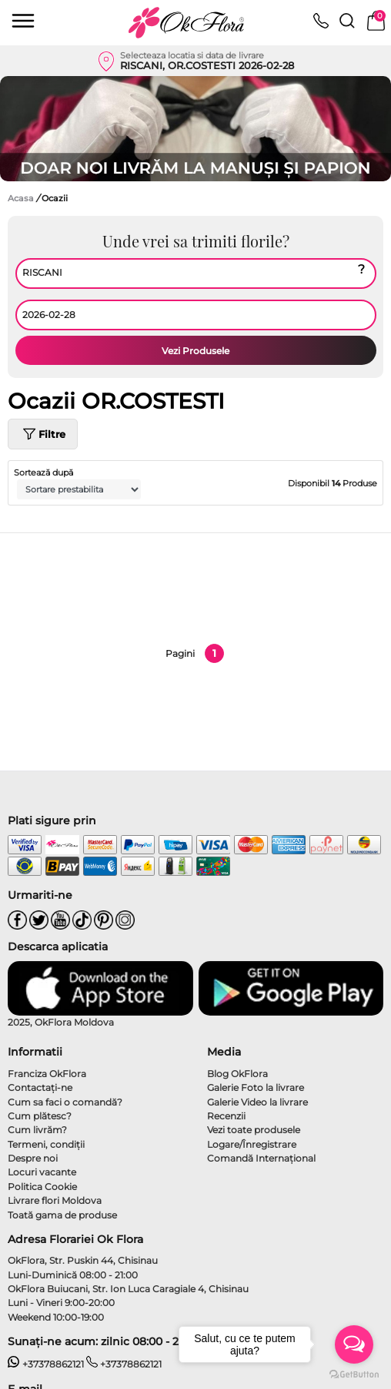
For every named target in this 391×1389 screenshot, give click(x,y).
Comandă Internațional (261, 1158)
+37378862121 (46, 1364)
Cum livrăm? (37, 1129)
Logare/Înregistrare (251, 1144)
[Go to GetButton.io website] (354, 1373)
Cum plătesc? (40, 1116)
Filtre (42, 434)
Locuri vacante (42, 1172)
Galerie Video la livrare (257, 1102)
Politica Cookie (42, 1186)
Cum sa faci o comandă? (65, 1102)
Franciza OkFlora (47, 1073)
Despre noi (33, 1158)
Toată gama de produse (62, 1215)
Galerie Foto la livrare (255, 1087)
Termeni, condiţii (46, 1144)
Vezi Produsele (195, 350)
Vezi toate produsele (253, 1129)
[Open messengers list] (354, 1344)
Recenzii (226, 1116)
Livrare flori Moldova (55, 1200)
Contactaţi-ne (40, 1087)
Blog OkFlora (237, 1073)
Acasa (21, 198)
